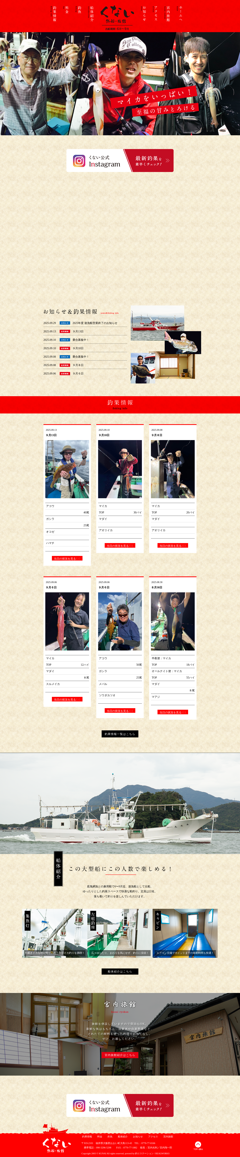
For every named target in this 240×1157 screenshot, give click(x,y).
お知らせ (137, 1136)
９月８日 (78, 365)
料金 (99, 1136)
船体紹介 (122, 1136)
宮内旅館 (168, 1136)
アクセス (152, 1136)
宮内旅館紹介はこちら (120, 1055)
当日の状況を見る (67, 558)
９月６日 (78, 373)
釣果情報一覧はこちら (120, 734)
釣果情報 (86, 1136)
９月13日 (78, 331)
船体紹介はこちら (120, 971)
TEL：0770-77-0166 (144, 1143)
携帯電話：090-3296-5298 (96, 1147)
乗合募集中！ (81, 339)
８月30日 (156, 587)
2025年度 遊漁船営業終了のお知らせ (95, 323)
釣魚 (109, 1136)
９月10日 (78, 348)
